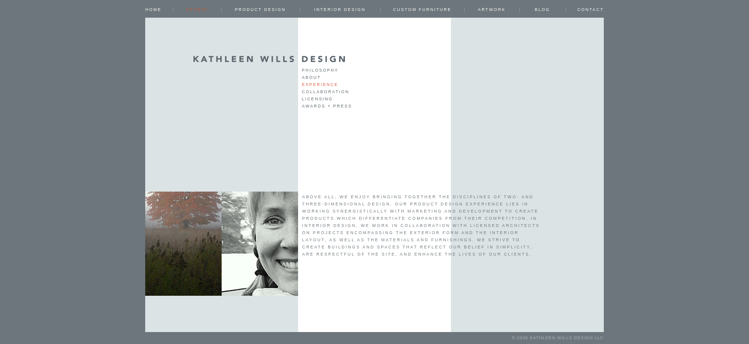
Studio (197, 9)
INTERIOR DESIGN (339, 9)
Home (153, 9)
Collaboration (325, 91)
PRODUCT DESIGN (260, 9)
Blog (542, 9)
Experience (320, 84)
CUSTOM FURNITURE (422, 9)
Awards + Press (327, 106)
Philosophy (320, 70)
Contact (591, 9)
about (311, 77)
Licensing (317, 99)
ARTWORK (491, 9)
